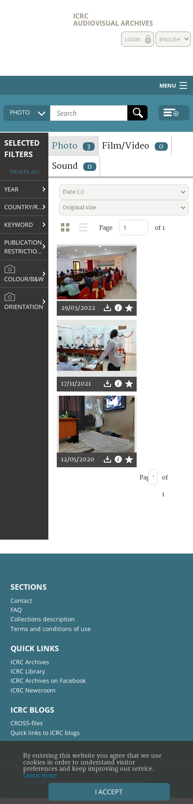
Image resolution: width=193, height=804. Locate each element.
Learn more (40, 775)
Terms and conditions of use (51, 629)
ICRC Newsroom (33, 690)
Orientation (23, 301)
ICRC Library (28, 671)
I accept (109, 791)
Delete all (25, 172)
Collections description (43, 619)
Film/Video (135, 146)
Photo (73, 146)
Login (132, 39)
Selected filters (22, 148)
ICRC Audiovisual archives (113, 19)
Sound (74, 166)
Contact (21, 600)
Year (11, 189)
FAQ (16, 610)
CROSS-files (27, 723)
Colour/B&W (24, 273)
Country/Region (26, 207)
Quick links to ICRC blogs (45, 733)
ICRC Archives (30, 662)
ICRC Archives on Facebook (48, 680)
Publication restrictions (24, 246)
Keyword (18, 225)
